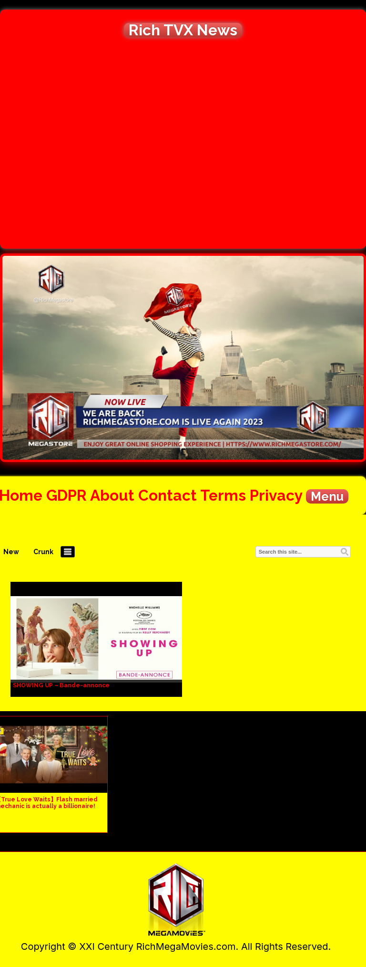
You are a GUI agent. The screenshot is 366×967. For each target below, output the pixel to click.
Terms (223, 495)
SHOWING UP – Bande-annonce (61, 685)
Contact (167, 495)
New (11, 552)
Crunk (43, 552)
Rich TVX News (183, 30)
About (112, 495)
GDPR (66, 495)
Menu (327, 496)
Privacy (276, 495)
